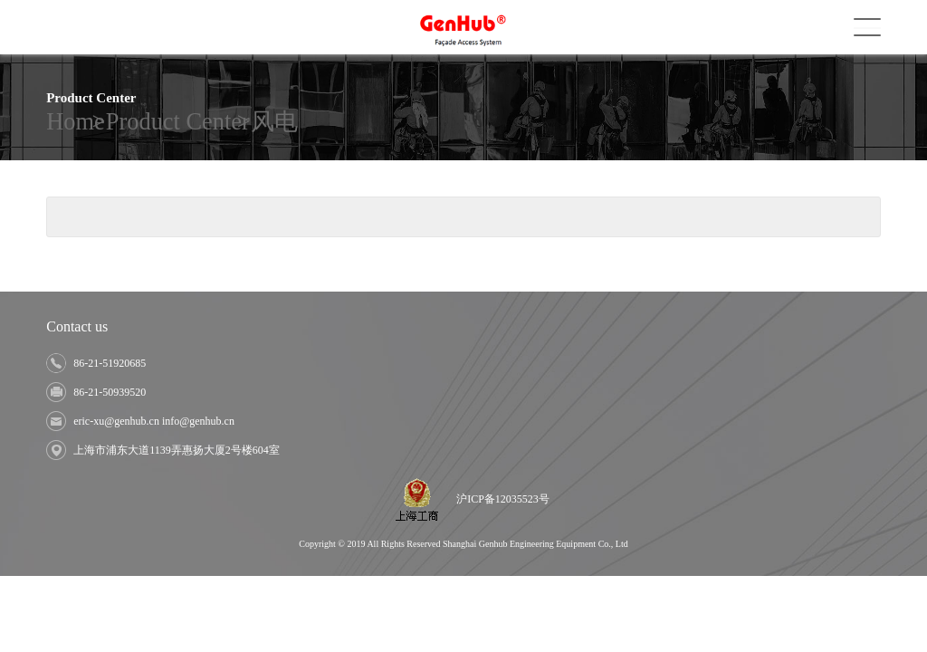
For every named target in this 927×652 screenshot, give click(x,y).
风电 (186, 122)
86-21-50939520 (109, 392)
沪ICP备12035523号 (503, 499)
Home (57, 122)
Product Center (123, 122)
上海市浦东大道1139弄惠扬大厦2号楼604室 (176, 450)
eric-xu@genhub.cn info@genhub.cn (153, 421)
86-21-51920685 (109, 363)
